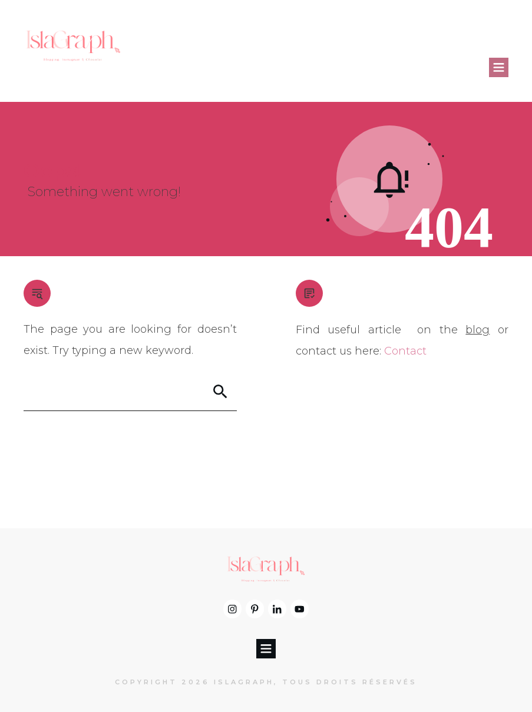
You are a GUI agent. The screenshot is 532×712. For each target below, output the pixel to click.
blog (477, 329)
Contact (405, 351)
